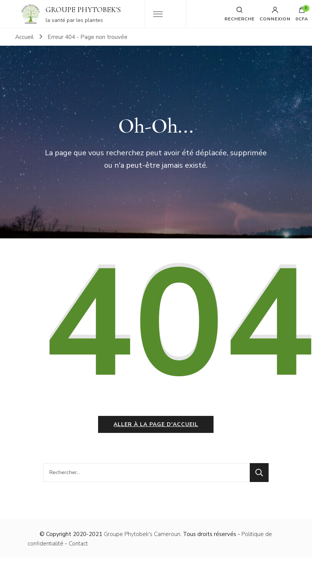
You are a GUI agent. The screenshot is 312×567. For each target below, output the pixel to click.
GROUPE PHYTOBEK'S (83, 9)
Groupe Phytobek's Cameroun (142, 534)
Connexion (275, 14)
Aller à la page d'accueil (156, 424)
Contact (78, 543)
